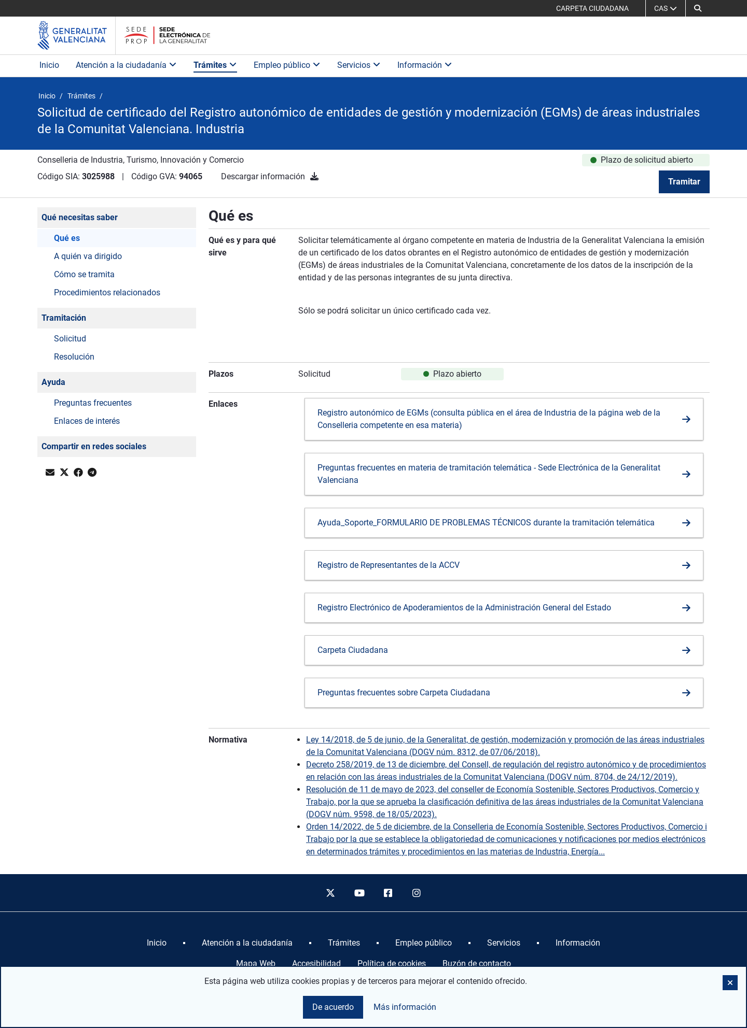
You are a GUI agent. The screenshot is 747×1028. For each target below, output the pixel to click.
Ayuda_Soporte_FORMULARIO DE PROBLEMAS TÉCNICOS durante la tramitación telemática (486, 522)
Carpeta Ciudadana (352, 650)
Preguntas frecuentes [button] (93, 403)
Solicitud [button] (70, 339)
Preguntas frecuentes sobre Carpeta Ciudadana (403, 692)
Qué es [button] (67, 238)
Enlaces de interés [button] (87, 421)
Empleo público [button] (287, 65)
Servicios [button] (359, 65)
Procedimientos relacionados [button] (107, 292)
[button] (698, 8)
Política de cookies (391, 963)
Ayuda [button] (53, 382)
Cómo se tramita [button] (84, 274)
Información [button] (424, 65)
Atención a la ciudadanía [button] (126, 65)
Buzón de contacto (476, 963)
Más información (405, 1007)
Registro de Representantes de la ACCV (388, 565)
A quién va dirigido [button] (88, 256)
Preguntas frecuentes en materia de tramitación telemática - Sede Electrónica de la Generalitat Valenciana (488, 474)
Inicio (49, 65)
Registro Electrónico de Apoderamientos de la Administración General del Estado (464, 607)
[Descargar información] (314, 176)
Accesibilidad (316, 963)
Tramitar (684, 182)
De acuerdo (333, 1007)
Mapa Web (255, 963)
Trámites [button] (215, 65)
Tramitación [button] (64, 318)
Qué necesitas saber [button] (80, 217)
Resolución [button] (74, 357)
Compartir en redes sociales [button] (94, 446)
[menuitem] (157, 943)
